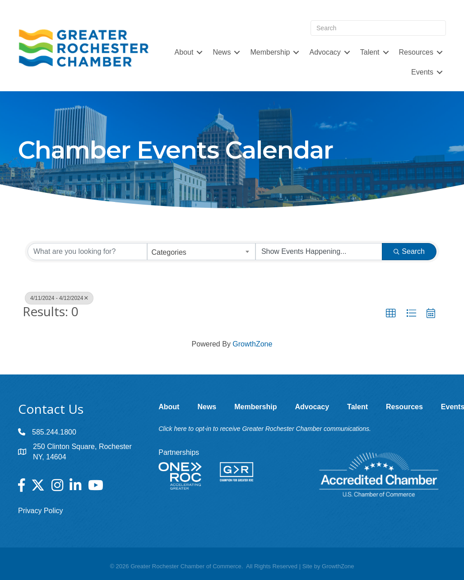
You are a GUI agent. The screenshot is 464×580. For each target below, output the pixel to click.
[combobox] (201, 251)
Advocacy (324, 52)
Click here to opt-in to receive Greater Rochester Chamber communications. (264, 428)
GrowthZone (252, 344)
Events (422, 72)
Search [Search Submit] (409, 251)
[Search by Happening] (318, 251)
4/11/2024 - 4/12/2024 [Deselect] (59, 298)
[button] (391, 313)
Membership (270, 52)
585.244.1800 (54, 432)
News (222, 52)
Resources (416, 52)
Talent (370, 52)
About (184, 52)
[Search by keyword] (87, 251)
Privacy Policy (40, 511)
